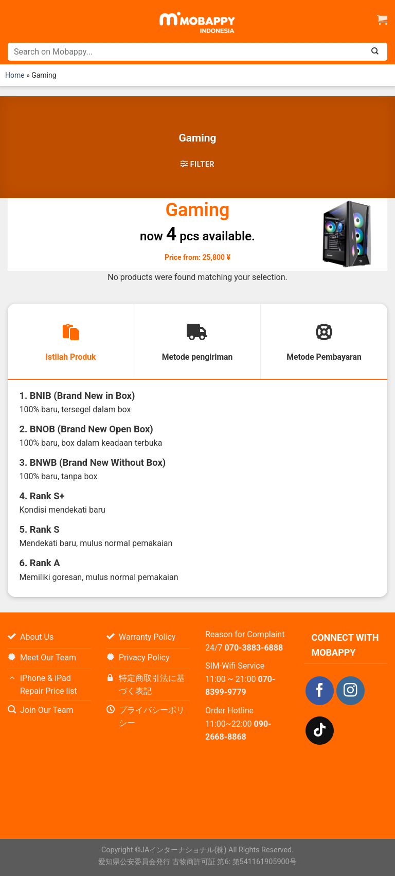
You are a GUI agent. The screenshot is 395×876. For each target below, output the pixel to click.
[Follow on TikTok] (320, 731)
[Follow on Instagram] (350, 691)
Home (15, 75)
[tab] (70, 342)
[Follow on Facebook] (320, 691)
